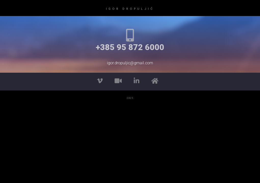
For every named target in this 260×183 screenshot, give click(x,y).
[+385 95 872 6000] (130, 35)
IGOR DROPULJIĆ (130, 8)
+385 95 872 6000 (130, 47)
